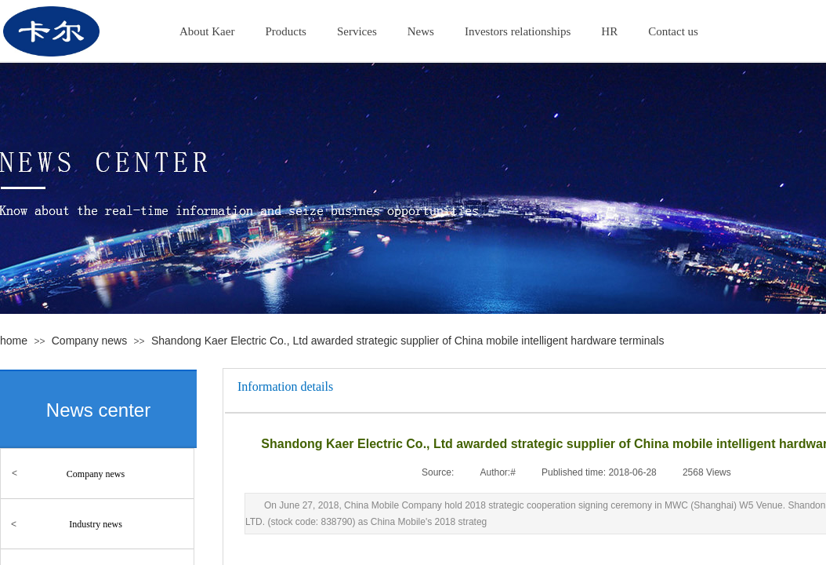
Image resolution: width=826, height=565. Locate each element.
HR (609, 31)
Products (285, 31)
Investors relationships (518, 31)
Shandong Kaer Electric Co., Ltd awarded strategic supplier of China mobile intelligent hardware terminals (407, 340)
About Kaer (206, 31)
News (421, 31)
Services (357, 31)
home (13, 340)
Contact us (673, 31)
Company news (90, 340)
